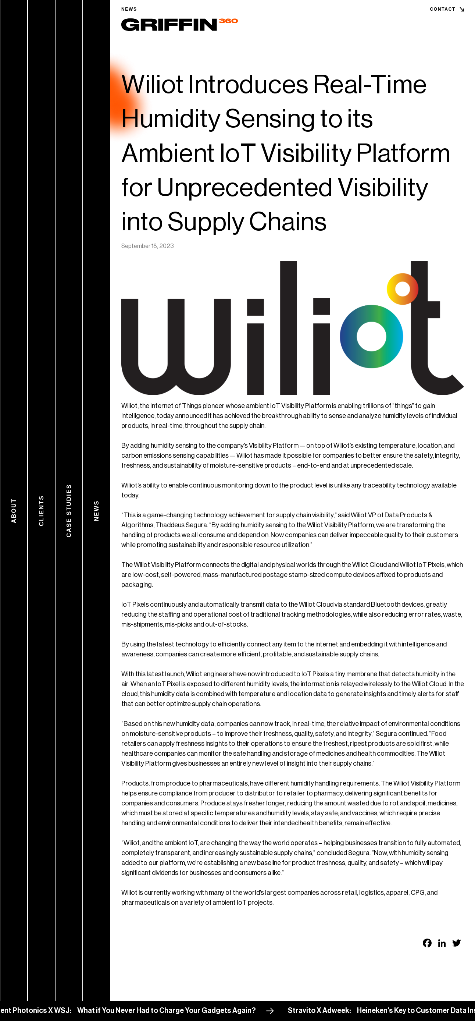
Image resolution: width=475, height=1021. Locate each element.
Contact (443, 9)
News (129, 9)
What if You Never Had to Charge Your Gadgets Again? (175, 1010)
